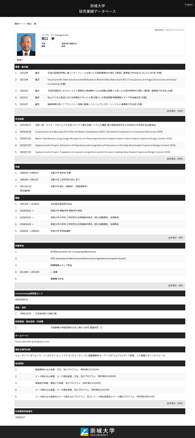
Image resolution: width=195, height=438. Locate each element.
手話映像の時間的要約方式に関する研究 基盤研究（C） (77, 327)
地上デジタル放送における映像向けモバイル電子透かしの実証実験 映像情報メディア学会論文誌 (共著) (97, 97)
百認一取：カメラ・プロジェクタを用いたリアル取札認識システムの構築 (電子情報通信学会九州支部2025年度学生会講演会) (95, 124)
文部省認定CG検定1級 (46, 313)
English (189, 4)
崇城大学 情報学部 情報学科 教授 (66, 210)
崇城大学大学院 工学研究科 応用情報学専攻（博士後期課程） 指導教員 (85, 224)
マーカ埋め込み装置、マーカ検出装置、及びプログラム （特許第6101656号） (73, 389)
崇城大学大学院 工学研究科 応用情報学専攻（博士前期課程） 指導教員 (85, 217)
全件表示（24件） (176, 110)
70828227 (20, 417)
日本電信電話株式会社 (61, 203)
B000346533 (21, 299)
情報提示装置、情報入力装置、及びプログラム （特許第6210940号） (69, 382)
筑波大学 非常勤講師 (60, 230)
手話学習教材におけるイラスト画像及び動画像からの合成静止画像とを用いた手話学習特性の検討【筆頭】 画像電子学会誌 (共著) (110, 90)
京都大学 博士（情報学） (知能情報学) (69, 186)
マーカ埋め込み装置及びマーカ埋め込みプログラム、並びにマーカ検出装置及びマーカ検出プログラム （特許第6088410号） (95, 396)
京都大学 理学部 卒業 (61, 172)
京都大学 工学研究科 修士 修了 (65, 179)
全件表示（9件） (176, 237)
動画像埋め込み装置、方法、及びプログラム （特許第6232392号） (67, 369)
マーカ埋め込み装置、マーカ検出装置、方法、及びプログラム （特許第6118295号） (76, 376)
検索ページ (19, 23)
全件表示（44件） (176, 403)
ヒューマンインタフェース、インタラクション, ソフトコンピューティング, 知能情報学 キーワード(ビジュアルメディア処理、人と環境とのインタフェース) (90, 355)
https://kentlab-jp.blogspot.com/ (32, 341)
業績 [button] (19, 59)
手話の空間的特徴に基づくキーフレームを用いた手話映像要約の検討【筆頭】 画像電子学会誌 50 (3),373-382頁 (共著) (105, 72)
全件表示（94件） (176, 158)
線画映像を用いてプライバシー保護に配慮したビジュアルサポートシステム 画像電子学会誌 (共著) (95, 104)
